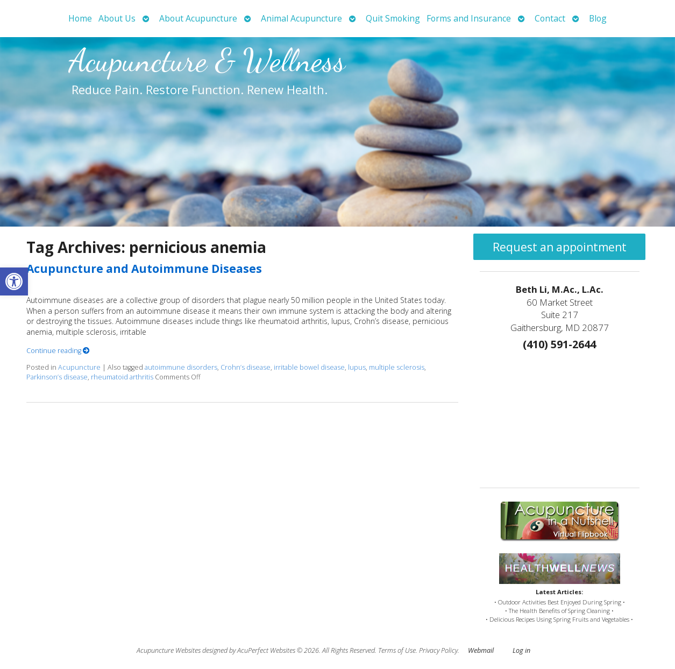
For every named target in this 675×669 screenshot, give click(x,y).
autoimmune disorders (181, 367)
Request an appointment (560, 247)
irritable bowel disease (309, 367)
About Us (117, 18)
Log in (521, 650)
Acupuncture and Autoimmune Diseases (144, 268)
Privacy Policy (438, 650)
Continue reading (58, 350)
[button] (14, 281)
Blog (598, 18)
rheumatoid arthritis (122, 377)
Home (80, 18)
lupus (357, 367)
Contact (550, 18)
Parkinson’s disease (57, 377)
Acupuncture (79, 367)
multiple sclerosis (396, 367)
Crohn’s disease (246, 367)
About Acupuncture (198, 18)
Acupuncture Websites (169, 650)
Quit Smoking (393, 18)
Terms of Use (397, 650)
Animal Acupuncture (301, 18)
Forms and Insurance (469, 18)
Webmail (481, 650)
